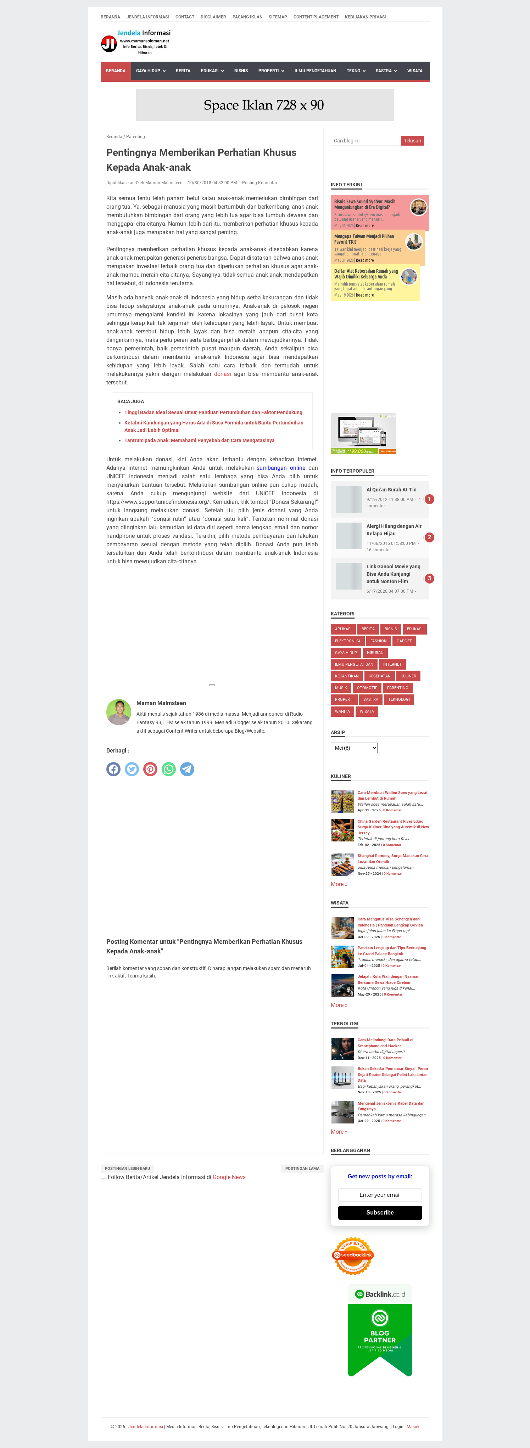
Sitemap (278, 17)
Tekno (353, 70)
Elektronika (348, 641)
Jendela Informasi (148, 17)
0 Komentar (392, 810)
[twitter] (132, 769)
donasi (222, 374)
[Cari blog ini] (365, 141)
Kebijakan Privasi (365, 17)
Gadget (404, 641)
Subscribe (380, 1213)
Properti (268, 70)
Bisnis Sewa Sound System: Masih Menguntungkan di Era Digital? (364, 204)
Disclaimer (213, 17)
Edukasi (210, 70)
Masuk (413, 1426)
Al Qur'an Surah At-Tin (392, 489)
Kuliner (408, 676)
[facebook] (113, 769)
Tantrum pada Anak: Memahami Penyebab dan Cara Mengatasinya (199, 440)
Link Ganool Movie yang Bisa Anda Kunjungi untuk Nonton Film (393, 574)
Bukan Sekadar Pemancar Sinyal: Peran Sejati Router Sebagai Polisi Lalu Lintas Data (393, 1074)
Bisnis (241, 70)
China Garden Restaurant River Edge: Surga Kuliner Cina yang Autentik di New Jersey (393, 827)
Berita (183, 70)
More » (339, 884)
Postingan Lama (302, 1168)
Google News (229, 1177)
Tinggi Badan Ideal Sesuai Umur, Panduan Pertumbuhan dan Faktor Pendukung (213, 412)
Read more (365, 225)
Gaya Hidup (148, 70)
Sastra (384, 70)
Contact (184, 17)
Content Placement (316, 17)
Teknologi (399, 699)
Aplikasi (343, 629)
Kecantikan (347, 676)
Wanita (342, 711)
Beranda (110, 17)
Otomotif (367, 688)
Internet (392, 664)
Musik (341, 688)
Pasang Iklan (247, 17)
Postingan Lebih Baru (127, 1168)
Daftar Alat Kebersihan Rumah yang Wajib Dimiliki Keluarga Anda (366, 274)
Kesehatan (380, 676)
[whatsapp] (169, 769)
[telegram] (187, 769)
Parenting (397, 688)
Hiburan (375, 652)
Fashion (378, 641)
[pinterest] (150, 769)
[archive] (354, 748)
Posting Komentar (259, 182)
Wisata (415, 70)
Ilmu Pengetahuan (315, 70)
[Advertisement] (212, 629)
